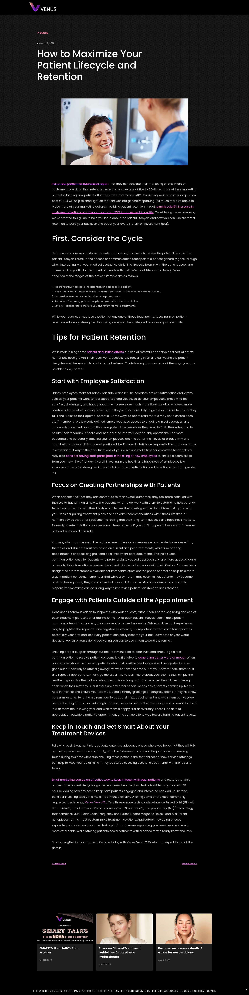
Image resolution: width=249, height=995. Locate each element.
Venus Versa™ (95, 802)
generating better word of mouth (161, 657)
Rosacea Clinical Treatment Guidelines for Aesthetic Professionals (120, 952)
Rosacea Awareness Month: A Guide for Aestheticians (180, 950)
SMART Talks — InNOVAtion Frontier (59, 950)
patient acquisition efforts (105, 352)
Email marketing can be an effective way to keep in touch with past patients (106, 780)
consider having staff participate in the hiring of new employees (111, 456)
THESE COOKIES (207, 990)
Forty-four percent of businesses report (80, 184)
